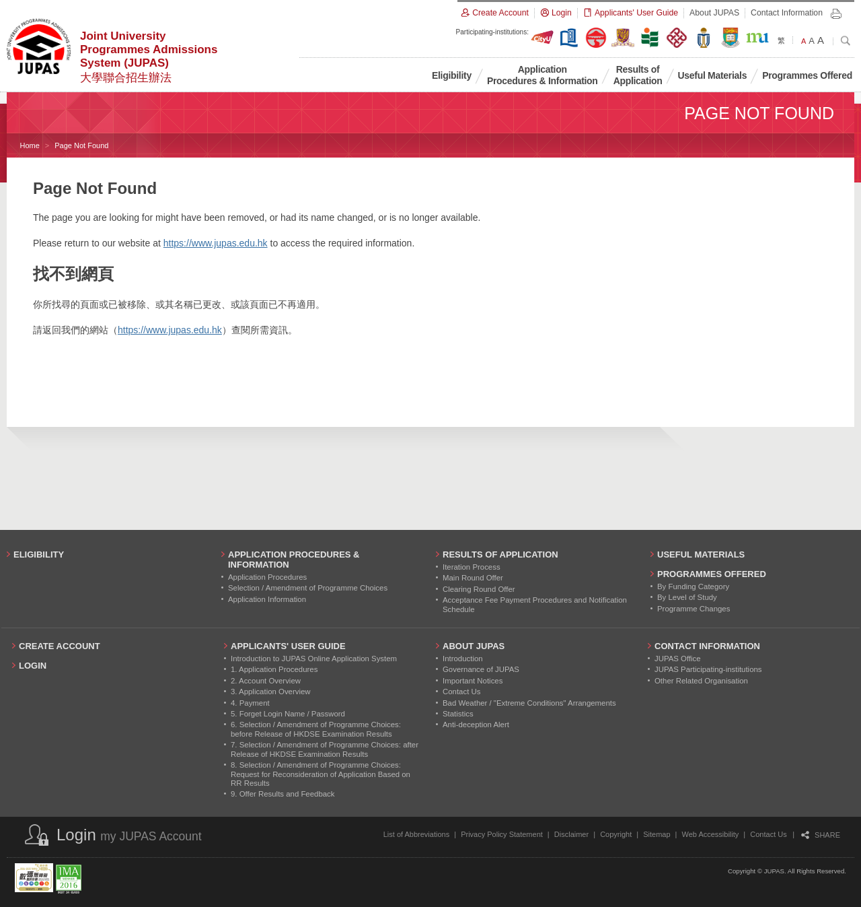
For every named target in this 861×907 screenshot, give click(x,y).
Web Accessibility (710, 834)
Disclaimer (571, 834)
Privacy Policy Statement (502, 834)
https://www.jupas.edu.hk (215, 243)
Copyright (616, 834)
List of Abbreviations (416, 834)
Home (29, 145)
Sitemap (656, 834)
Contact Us (768, 834)
